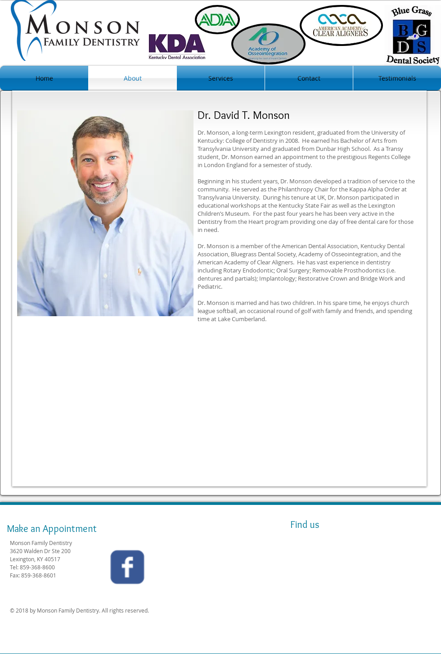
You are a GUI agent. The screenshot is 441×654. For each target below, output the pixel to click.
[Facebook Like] (212, 569)
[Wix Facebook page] (127, 567)
